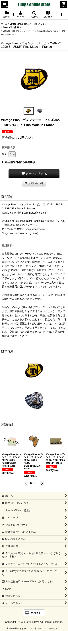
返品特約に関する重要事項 (18, 162)
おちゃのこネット (28, 628)
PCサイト (36, 612)
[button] (4, 4)
